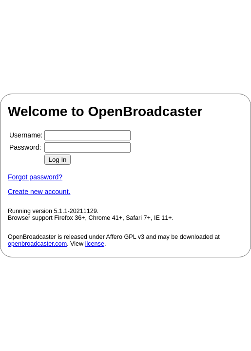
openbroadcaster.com (37, 243)
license (94, 243)
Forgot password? (35, 177)
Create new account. (39, 191)
